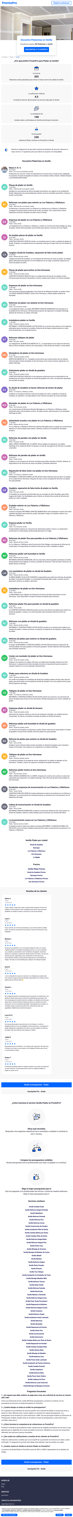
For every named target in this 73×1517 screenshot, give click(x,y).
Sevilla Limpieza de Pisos (36, 1379)
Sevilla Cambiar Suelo (36, 1207)
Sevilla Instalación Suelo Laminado (36, 1317)
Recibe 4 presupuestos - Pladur (36, 1085)
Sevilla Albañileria (36, 1213)
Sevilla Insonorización (36, 1334)
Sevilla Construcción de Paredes (36, 1226)
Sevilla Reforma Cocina (36, 1223)
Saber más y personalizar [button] (9, 1514)
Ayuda (3, 1484)
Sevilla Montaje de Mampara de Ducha (36, 1386)
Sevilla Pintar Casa (36, 1246)
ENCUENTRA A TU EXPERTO (36, 49)
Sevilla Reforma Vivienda (36, 1216)
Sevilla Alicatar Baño (36, 1350)
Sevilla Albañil (36, 1255)
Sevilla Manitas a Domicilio (36, 1295)
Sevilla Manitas (36, 1259)
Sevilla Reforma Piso (36, 1220)
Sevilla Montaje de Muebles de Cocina (37, 1252)
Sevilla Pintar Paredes (36, 1265)
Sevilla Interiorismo (36, 1337)
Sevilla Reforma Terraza (36, 1282)
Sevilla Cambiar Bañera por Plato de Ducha (36, 1340)
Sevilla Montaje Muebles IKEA (36, 1278)
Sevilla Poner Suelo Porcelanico (36, 1301)
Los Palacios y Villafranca (36, 851)
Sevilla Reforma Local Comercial (36, 1383)
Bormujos (36, 848)
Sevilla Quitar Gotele (36, 1285)
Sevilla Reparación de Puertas (36, 1327)
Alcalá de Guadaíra (36, 845)
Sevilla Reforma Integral (36, 1262)
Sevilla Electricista (36, 1291)
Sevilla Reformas (36, 1321)
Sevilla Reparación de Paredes (36, 1343)
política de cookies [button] (58, 1510)
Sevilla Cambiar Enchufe (36, 1366)
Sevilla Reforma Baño (36, 1373)
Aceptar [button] (68, 1514)
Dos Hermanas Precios (36, 882)
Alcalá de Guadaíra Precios (36, 872)
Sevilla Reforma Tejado (36, 1314)
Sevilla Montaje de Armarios (36, 1249)
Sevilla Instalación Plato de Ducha (36, 1229)
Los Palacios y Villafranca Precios (36, 878)
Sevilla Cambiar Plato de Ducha (36, 1236)
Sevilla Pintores (36, 1268)
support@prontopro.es (7, 1504)
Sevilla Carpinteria (36, 1369)
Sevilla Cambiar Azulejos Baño (36, 1347)
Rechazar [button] (59, 1514)
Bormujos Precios (36, 875)
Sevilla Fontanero (36, 1311)
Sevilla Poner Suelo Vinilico (36, 1376)
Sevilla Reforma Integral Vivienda (36, 1210)
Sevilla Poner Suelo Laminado (36, 1360)
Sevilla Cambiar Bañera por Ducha (36, 1233)
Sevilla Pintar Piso (36, 1330)
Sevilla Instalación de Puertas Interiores (36, 1363)
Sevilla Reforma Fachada (36, 1288)
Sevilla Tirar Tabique (36, 1272)
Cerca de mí (4, 1495)
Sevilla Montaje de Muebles (36, 1353)
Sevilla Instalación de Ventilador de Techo (36, 1275)
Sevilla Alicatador (36, 1324)
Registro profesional (61, 3)
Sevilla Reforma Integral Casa (36, 1298)
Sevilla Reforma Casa (36, 1356)
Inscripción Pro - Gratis (36, 1091)
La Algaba (36, 857)
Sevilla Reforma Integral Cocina (36, 1308)
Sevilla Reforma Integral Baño (36, 1239)
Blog (2, 1486)
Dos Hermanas (36, 854)
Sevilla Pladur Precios (36, 869)
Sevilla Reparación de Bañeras (36, 1304)
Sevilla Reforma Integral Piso (36, 1242)
